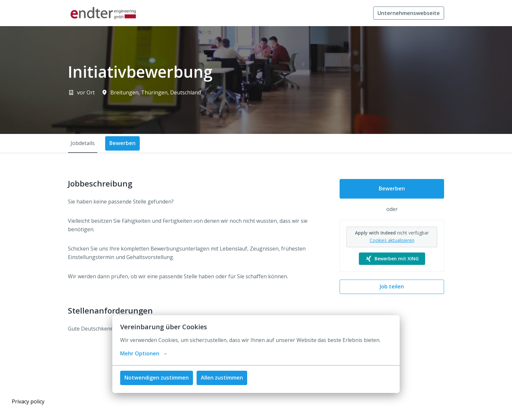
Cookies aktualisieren (392, 240)
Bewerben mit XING (392, 258)
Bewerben (392, 188)
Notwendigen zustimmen (156, 377)
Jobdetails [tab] (83, 143)
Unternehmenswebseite (408, 13)
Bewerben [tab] (122, 143)
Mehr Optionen (143, 353)
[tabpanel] (256, 261)
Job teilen (392, 286)
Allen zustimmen (222, 377)
